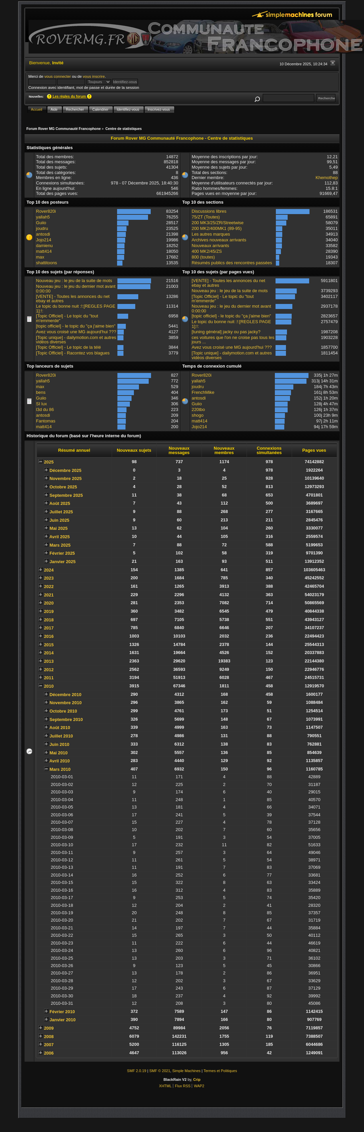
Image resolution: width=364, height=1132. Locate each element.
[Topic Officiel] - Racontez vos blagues (73, 352)
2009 (49, 1028)
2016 (49, 636)
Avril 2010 (59, 760)
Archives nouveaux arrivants (219, 239)
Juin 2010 (59, 744)
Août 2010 (59, 727)
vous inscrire (94, 76)
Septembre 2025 (66, 495)
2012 (49, 669)
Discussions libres (209, 211)
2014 (49, 652)
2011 (49, 677)
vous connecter (57, 76)
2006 (49, 1053)
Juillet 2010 (61, 736)
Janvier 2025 (62, 561)
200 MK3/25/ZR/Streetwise (218, 222)
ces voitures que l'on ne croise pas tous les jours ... (233, 340)
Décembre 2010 (65, 694)
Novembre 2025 (65, 478)
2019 (49, 611)
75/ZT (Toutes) (206, 216)
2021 (49, 594)
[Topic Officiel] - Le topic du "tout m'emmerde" (67, 318)
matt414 (44, 251)
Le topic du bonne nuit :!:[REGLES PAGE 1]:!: (75, 308)
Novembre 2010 (65, 702)
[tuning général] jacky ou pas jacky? (226, 331)
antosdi (43, 234)
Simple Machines (186, 1071)
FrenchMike (203, 392)
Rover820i (46, 211)
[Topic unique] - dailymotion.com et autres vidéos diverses (76, 340)
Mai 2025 (58, 528)
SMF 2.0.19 (136, 1071)
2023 (49, 578)
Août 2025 (59, 503)
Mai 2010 (58, 752)
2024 (49, 570)
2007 (49, 1044)
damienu (44, 245)
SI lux (41, 403)
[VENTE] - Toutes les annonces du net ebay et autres (73, 299)
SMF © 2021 (159, 1071)
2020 (49, 603)
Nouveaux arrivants (210, 245)
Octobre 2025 (63, 486)
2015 (49, 644)
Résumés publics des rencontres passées (232, 262)
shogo (198, 415)
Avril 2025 (59, 536)
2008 (49, 1036)
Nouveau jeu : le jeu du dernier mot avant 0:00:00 (75, 289)
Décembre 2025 (65, 470)
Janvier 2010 (62, 1019)
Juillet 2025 (61, 511)
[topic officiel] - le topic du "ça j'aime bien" (75, 326)
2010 (49, 686)
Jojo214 (43, 239)
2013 (49, 661)
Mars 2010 (59, 769)
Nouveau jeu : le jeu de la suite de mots (74, 280)
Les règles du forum (69, 96)
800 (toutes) (203, 257)
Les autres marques (211, 234)
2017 (49, 627)
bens (40, 392)
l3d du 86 (45, 409)
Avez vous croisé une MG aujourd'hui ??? (76, 331)
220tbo (198, 409)
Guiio (41, 222)
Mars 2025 (59, 545)
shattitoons (46, 262)
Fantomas (45, 420)
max (40, 257)
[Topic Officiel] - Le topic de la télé (68, 347)
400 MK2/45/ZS (207, 251)
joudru (42, 228)
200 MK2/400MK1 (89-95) (217, 228)
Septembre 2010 (66, 719)
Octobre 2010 (63, 711)
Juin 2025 (59, 520)
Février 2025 (62, 553)
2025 (49, 462)
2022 (49, 586)
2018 (49, 619)
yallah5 (43, 216)
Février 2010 (62, 1011)
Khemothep (327, 177)
